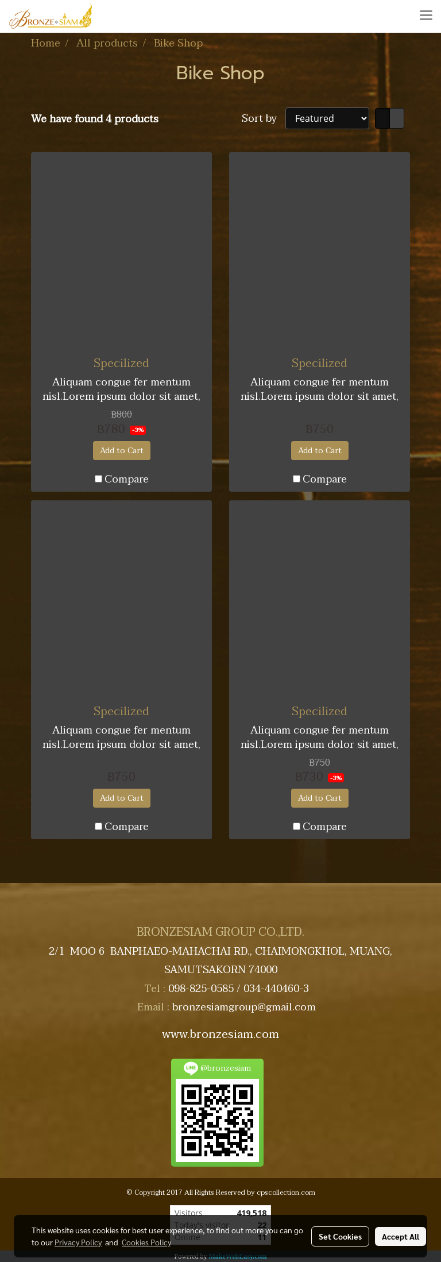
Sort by (263, 118)
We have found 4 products (94, 119)
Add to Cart (122, 450)
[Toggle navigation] (426, 16)
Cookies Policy (146, 1242)
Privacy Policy (78, 1242)
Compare (127, 479)
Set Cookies (340, 1236)
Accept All (400, 1236)
